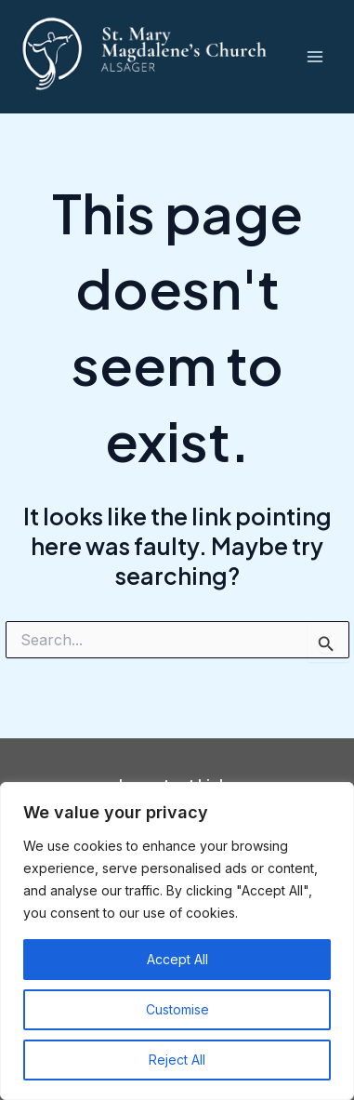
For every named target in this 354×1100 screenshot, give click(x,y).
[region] (177, 941)
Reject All (177, 1059)
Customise (177, 1009)
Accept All (177, 959)
